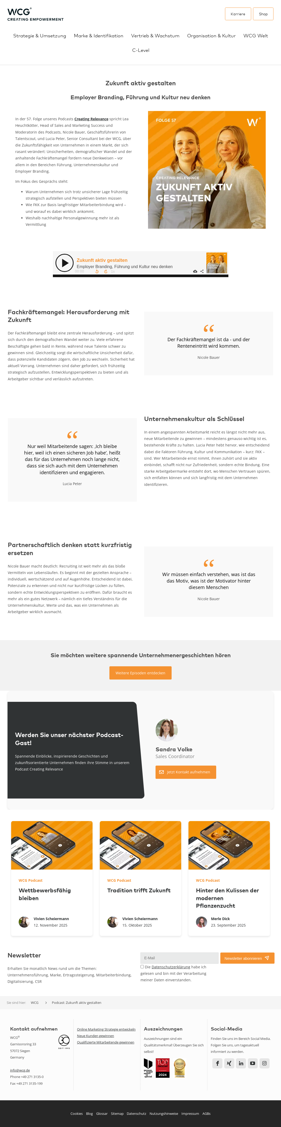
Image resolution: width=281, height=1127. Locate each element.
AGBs (206, 1113)
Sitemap (117, 1113)
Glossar (102, 1113)
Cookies (77, 1113)
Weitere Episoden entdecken (140, 672)
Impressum (190, 1113)
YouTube (253, 1063)
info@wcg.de (20, 1070)
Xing (229, 1063)
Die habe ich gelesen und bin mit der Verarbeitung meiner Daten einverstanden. (173, 973)
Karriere (238, 13)
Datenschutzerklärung (171, 966)
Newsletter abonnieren (243, 958)
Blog (89, 1113)
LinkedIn (241, 1063)
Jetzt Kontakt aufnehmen (188, 771)
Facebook (217, 1063)
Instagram (264, 1063)
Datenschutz (136, 1113)
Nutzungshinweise (164, 1113)
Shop (263, 13)
